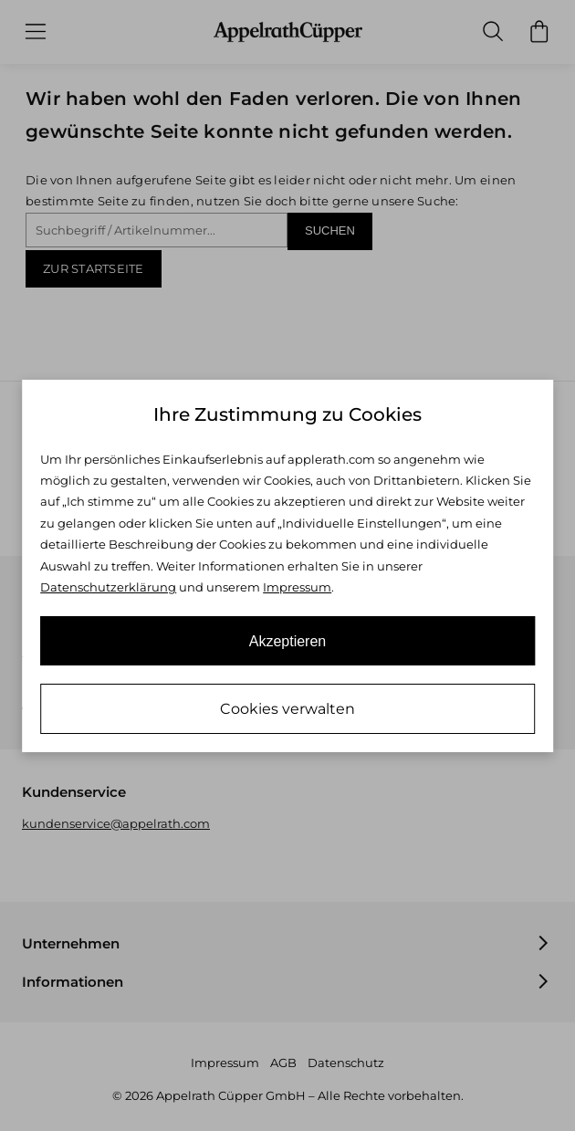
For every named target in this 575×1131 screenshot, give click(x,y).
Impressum (297, 587)
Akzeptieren (288, 641)
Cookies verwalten (287, 708)
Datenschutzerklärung (108, 587)
